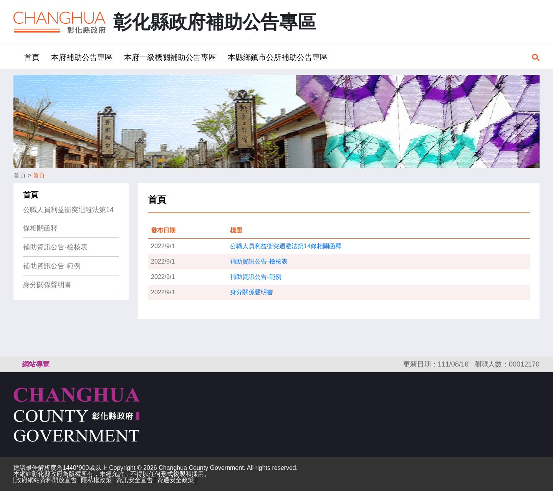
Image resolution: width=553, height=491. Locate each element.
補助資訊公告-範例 (52, 266)
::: (15, 57)
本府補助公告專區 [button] (82, 57)
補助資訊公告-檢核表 (55, 247)
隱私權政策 (96, 480)
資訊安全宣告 (134, 480)
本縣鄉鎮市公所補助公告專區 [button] (278, 57)
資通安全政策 (175, 480)
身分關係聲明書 (47, 285)
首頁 (19, 175)
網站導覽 (36, 364)
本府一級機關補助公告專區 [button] (170, 57)
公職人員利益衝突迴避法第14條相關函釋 (68, 219)
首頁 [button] (32, 57)
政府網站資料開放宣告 (46, 480)
